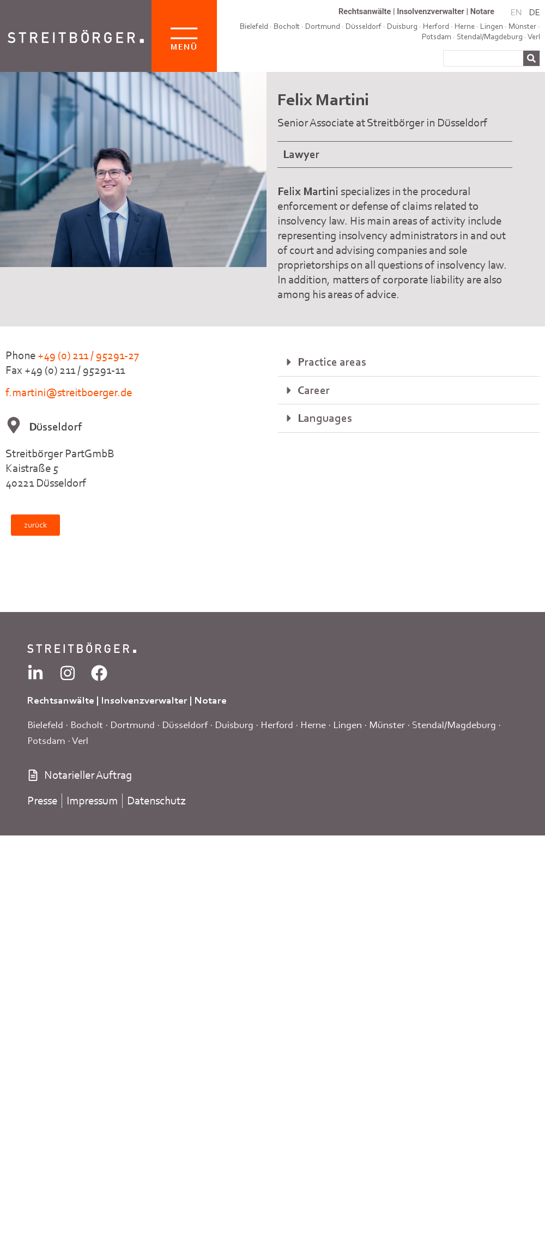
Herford (277, 724)
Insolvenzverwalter (430, 11)
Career (314, 390)
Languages (325, 418)
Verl (534, 36)
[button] (409, 362)
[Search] (531, 58)
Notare (482, 11)
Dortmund (322, 26)
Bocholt (287, 26)
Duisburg (234, 724)
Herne (313, 724)
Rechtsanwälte (364, 11)
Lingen (347, 724)
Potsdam (436, 36)
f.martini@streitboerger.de (68, 392)
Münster (522, 26)
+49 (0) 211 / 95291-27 (88, 355)
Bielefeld (254, 26)
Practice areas (332, 362)
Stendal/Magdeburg (490, 36)
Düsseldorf (185, 724)
